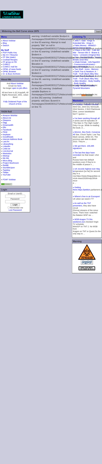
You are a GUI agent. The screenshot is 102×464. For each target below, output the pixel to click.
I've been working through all (86, 118)
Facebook (7, 130)
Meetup (6, 156)
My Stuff (5, 50)
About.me (7, 118)
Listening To (79, 37)
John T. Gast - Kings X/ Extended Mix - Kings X (84, 42)
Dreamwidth (8, 125)
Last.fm (6, 141)
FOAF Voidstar (9, 179)
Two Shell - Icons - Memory (86, 69)
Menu (4, 37)
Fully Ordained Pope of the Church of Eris (15, 102)
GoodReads (8, 137)
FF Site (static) (9, 57)
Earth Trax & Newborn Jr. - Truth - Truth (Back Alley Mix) (85, 72)
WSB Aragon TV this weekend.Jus (83, 220)
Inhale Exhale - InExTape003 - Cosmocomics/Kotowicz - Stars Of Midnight (86, 64)
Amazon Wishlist (10, 115)
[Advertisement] (88, 14)
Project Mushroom (11, 163)
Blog (5, 43)
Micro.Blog (7, 161)
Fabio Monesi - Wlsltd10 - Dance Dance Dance (85, 46)
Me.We (6, 158)
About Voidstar (9, 41)
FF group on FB (10, 62)
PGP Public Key (10, 52)
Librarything (8, 144)
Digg (5, 122)
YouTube (7, 175)
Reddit (6, 165)
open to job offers (19, 88)
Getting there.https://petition (81, 188)
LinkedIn (6, 146)
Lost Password (15, 210)
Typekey (6, 170)
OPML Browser (9, 71)
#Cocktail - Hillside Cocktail (85, 104)
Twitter (6, 172)
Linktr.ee (6, 149)
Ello (4, 127)
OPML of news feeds (12, 69)
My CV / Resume (10, 55)
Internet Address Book (12, 139)
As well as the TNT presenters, (82, 204)
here (19, 86)
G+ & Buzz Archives (11, 74)
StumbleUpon (9, 168)
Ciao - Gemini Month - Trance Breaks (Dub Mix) (86, 58)
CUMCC (6, 64)
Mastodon (7, 153)
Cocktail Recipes (10, 60)
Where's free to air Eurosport (86, 196)
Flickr (5, 132)
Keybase (6, 134)
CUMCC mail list (10, 67)
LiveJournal (8, 151)
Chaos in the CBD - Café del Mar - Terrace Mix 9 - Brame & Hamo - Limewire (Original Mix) (86, 52)
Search (6, 45)
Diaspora (7, 120)
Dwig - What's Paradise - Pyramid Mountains (84, 87)
